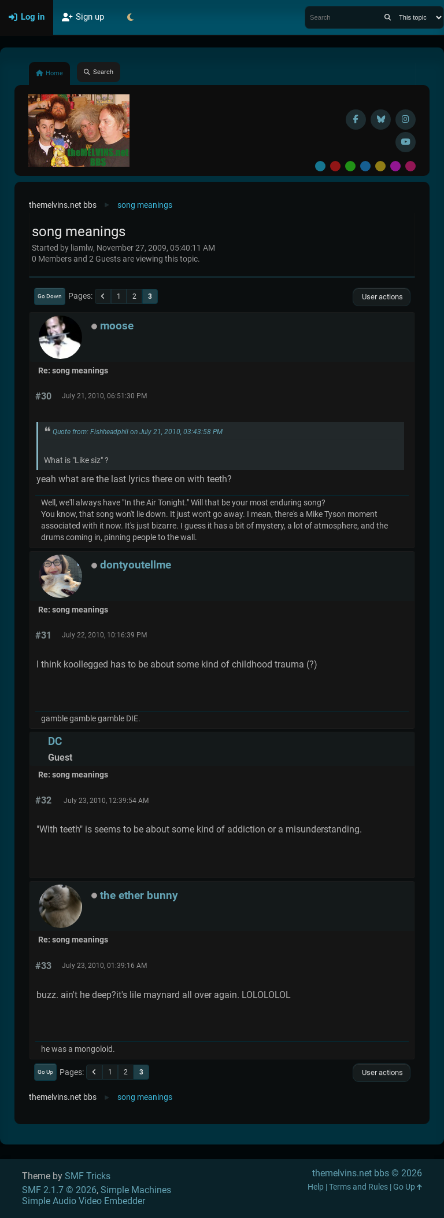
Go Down (50, 296)
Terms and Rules (358, 1187)
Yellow (380, 166)
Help (316, 1187)
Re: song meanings (73, 371)
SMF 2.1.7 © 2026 (59, 1189)
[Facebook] (356, 119)
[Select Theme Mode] (130, 17)
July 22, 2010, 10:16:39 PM (104, 635)
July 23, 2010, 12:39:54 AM (106, 801)
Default (320, 166)
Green (350, 166)
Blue (365, 166)
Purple (395, 166)
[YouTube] (405, 142)
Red (335, 166)
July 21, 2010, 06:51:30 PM (104, 396)
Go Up (45, 1072)
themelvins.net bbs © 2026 (367, 1173)
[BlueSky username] (381, 119)
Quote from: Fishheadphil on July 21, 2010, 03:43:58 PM (138, 432)
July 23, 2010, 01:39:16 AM (104, 966)
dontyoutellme (135, 564)
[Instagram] (405, 119)
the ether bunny (139, 895)
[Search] (388, 17)
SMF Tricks (87, 1176)
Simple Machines (136, 1189)
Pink (410, 166)
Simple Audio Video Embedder (83, 1200)
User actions (381, 296)
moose (117, 325)
